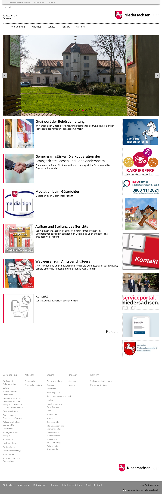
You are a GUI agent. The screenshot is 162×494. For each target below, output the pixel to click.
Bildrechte (8, 485)
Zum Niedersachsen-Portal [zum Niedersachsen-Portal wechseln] (18, 2)
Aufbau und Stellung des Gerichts (61, 226)
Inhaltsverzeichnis (72, 485)
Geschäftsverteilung (12, 450)
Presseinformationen (34, 385)
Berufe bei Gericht (98, 385)
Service (50, 374)
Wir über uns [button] (18, 26)
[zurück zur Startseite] (10, 15)
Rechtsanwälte (53, 422)
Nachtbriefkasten (10, 443)
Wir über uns (10, 374)
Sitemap (72, 381)
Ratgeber (51, 385)
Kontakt (41, 296)
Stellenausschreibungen (101, 381)
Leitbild (6, 388)
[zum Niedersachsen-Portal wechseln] (132, 18)
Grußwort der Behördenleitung (60, 121)
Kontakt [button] (66, 26)
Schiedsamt (52, 414)
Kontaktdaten (9, 446)
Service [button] (51, 26)
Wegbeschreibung (55, 381)
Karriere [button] (80, 26)
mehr (80, 128)
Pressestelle (30, 381)
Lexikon (50, 400)
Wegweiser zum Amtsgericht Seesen (64, 261)
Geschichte (8, 428)
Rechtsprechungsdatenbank (59, 396)
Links (49, 410)
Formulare (51, 388)
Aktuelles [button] (36, 26)
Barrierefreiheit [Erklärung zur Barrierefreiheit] (93, 485)
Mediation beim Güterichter (57, 191)
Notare (50, 418)
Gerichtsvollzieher (11, 411)
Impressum (8, 439)
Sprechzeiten (8, 454)
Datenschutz (40, 485)
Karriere (94, 374)
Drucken (114, 332)
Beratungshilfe (53, 392)
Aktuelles (29, 374)
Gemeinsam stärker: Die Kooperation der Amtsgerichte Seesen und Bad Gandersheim (70, 158)
